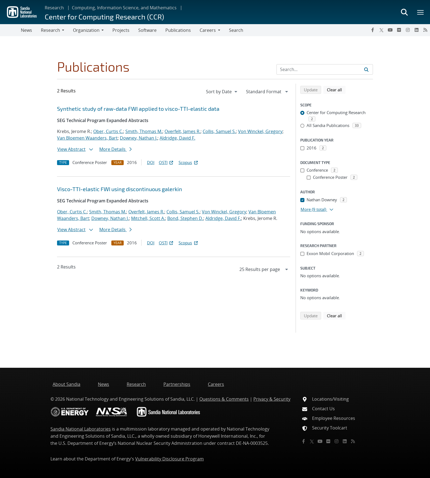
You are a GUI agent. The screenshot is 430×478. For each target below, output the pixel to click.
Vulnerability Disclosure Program (169, 459)
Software (147, 30)
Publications (178, 30)
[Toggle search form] (404, 12)
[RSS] (425, 30)
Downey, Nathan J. (138, 138)
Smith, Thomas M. (143, 131)
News (26, 30)
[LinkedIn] (416, 30)
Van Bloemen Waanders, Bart (87, 138)
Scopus (189, 162)
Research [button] (50, 30)
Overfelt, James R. (182, 131)
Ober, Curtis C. (108, 131)
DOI (150, 162)
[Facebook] (373, 30)
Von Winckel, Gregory (260, 131)
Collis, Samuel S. (219, 131)
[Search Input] (324, 69)
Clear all (336, 89)
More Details (115, 149)
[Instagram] (408, 30)
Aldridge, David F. (177, 138)
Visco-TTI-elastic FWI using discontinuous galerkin (119, 189)
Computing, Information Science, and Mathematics (124, 8)
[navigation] (222, 91)
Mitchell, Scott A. (148, 218)
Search (236, 30)
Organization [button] (86, 30)
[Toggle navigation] (10, 30)
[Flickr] (399, 30)
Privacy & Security (271, 399)
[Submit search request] (366, 69)
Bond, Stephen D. (185, 218)
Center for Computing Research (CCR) (104, 16)
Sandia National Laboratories (80, 429)
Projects (120, 30)
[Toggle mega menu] (421, 12)
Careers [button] (208, 30)
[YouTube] (390, 30)
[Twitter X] (381, 30)
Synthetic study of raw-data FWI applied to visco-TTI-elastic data (138, 108)
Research (54, 8)
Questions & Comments (224, 399)
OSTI (166, 162)
